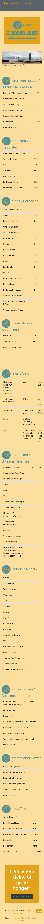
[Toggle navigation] (5, 8)
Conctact (22, 921)
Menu (23, 918)
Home (16, 918)
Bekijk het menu (22, 896)
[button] (5, 58)
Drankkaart (33, 918)
